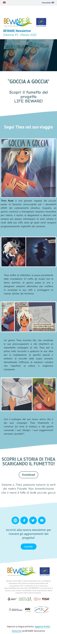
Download (28, 474)
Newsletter (48, 3)
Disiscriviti (17, 630)
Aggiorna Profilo (42, 626)
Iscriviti (28, 546)
